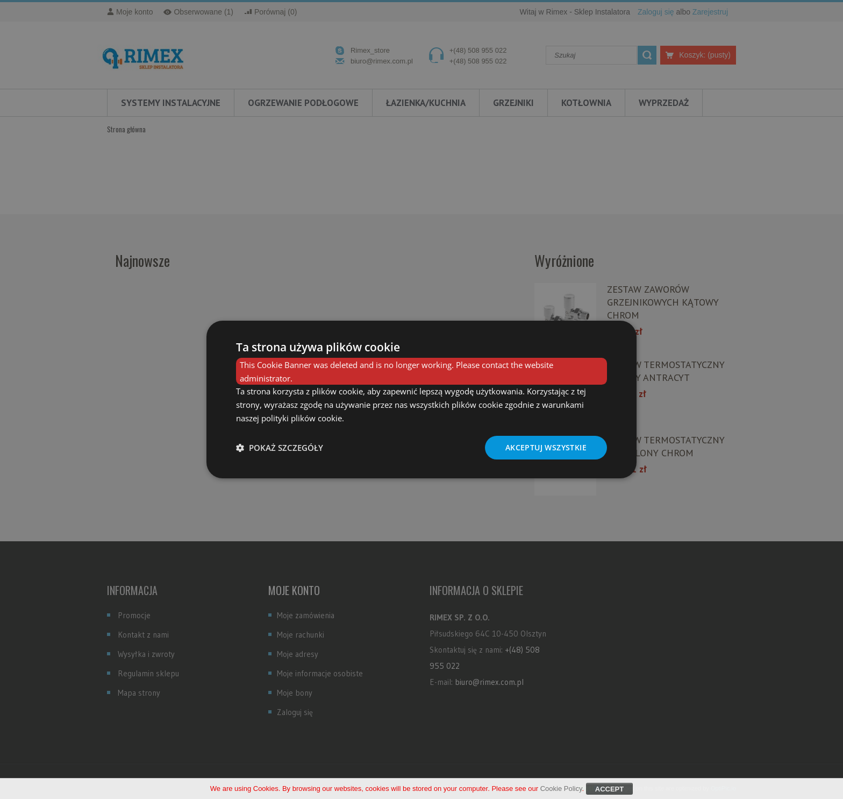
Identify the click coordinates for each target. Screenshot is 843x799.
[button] (279, 447)
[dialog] (421, 400)
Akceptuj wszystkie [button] (546, 447)
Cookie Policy (561, 791)
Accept (609, 792)
